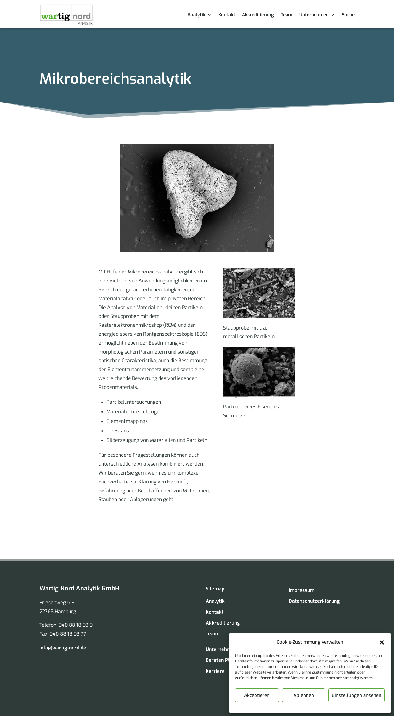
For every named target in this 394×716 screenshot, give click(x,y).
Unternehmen (314, 15)
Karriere (215, 671)
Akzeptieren (257, 695)
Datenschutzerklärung (314, 601)
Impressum (302, 590)
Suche (348, 15)
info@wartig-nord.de (62, 648)
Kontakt (226, 15)
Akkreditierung (258, 15)
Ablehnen (303, 695)
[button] (382, 642)
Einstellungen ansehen (356, 695)
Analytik (196, 15)
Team (286, 15)
